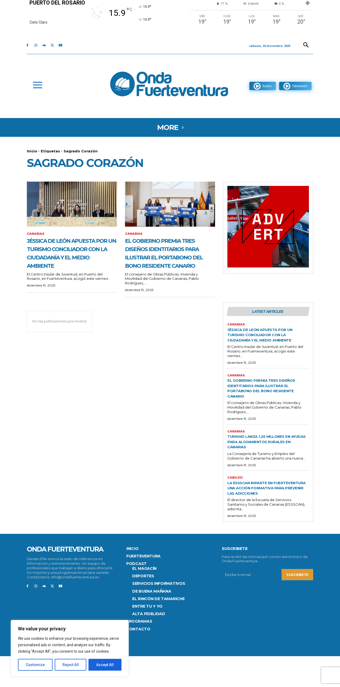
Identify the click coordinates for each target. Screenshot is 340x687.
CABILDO (235, 503)
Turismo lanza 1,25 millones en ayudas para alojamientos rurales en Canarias (267, 466)
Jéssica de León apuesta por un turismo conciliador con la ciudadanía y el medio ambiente (72, 257)
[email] (251, 605)
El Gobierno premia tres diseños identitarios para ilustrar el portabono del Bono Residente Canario (168, 261)
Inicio (32, 151)
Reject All (70, 665)
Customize (35, 665)
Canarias (36, 234)
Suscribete (296, 605)
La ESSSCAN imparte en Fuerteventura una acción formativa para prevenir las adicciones (265, 515)
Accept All (105, 665)
